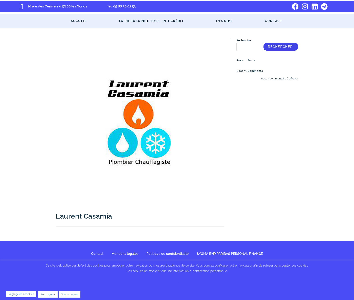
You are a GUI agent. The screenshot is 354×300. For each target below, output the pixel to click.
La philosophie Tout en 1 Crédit (151, 21)
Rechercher (243, 40)
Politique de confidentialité (167, 254)
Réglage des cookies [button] (21, 294)
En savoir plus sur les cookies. (177, 282)
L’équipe (224, 21)
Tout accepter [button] (69, 294)
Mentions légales (125, 254)
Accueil (79, 21)
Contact (273, 21)
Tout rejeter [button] (48, 294)
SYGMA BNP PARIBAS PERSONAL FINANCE (230, 254)
